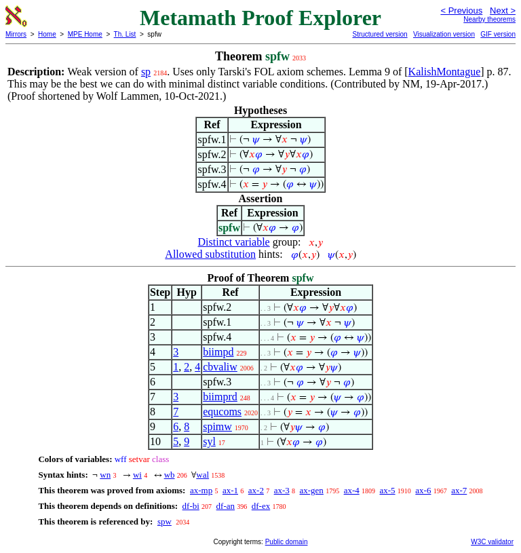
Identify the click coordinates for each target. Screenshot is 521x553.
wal (202, 475)
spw (164, 521)
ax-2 (256, 490)
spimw (217, 426)
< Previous (461, 10)
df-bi (190, 506)
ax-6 (423, 490)
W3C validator (492, 542)
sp (146, 71)
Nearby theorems (489, 19)
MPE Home (85, 34)
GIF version (498, 34)
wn (105, 475)
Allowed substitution (210, 254)
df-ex (261, 506)
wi (137, 475)
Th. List (125, 34)
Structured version (379, 34)
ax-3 (282, 490)
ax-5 (387, 490)
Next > (503, 10)
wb (169, 475)
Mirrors (15, 34)
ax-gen (312, 490)
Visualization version (444, 34)
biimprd (220, 396)
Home (47, 34)
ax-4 (352, 490)
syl (209, 441)
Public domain (286, 542)
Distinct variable (234, 242)
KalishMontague (444, 71)
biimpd (218, 352)
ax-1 (230, 490)
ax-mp (201, 490)
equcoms (222, 411)
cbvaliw (220, 367)
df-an (225, 506)
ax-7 (459, 490)
